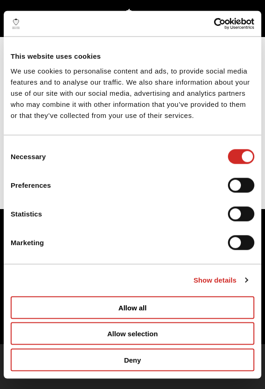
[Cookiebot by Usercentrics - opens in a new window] (213, 24)
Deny (132, 360)
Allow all (133, 307)
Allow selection (132, 334)
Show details (215, 280)
